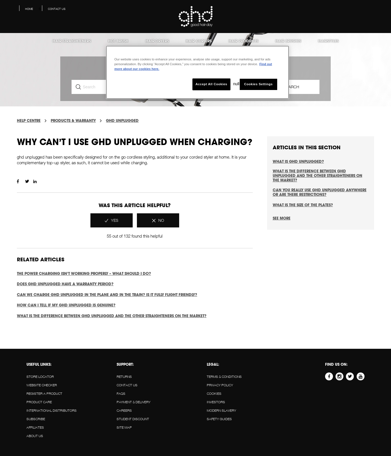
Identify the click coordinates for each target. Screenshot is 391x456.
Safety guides (219, 419)
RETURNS (124, 376)
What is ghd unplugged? (298, 161)
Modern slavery (221, 410)
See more (281, 218)
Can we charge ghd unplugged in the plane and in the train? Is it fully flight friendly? (107, 294)
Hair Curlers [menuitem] (199, 40)
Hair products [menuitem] (243, 40)
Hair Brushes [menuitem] (288, 40)
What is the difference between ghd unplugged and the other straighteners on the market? (111, 315)
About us (34, 436)
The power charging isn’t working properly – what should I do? (84, 273)
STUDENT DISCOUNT (133, 419)
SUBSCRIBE (35, 419)
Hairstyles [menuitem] (328, 40)
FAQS (121, 393)
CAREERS (124, 410)
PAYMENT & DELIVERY (133, 402)
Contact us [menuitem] (56, 8)
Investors (216, 402)
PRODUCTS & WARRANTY (73, 120)
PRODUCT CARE (39, 402)
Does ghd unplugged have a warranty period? (65, 284)
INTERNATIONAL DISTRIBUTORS (51, 410)
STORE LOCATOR (40, 376)
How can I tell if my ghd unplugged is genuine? (66, 305)
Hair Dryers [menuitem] (157, 40)
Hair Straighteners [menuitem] (71, 40)
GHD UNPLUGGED (122, 120)
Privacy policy (220, 385)
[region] (197, 72)
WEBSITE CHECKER (41, 385)
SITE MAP (124, 427)
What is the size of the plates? (303, 205)
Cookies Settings (258, 84)
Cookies (214, 393)
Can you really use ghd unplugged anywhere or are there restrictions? (319, 192)
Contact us (127, 385)
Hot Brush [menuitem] (118, 40)
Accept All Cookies (211, 84)
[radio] (111, 220)
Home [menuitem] (29, 8)
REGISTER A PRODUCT (44, 393)
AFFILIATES (35, 427)
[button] (382, 10)
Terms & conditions (224, 376)
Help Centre (29, 120)
